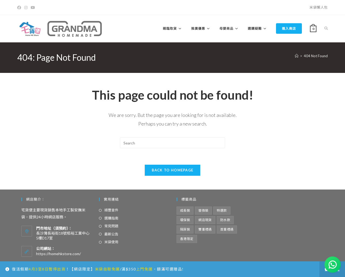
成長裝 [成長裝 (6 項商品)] (185, 210)
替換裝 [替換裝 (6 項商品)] (203, 210)
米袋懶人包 (318, 7)
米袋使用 (111, 242)
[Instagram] (26, 7)
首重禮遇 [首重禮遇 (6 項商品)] (227, 229)
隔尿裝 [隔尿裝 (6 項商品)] (185, 229)
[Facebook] (20, 7)
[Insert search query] (172, 142)
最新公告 (111, 234)
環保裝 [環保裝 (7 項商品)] (185, 220)
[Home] (296, 56)
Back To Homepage (173, 170)
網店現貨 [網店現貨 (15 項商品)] (205, 220)
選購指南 (111, 218)
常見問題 (111, 226)
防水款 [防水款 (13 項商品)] (225, 220)
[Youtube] (33, 7)
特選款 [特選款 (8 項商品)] (222, 210)
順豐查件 (111, 210)
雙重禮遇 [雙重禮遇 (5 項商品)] (205, 229)
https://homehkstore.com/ (58, 253)
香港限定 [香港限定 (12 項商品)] (187, 239)
